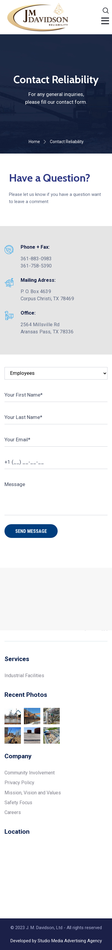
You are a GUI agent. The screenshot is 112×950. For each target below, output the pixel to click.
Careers (12, 812)
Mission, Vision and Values (32, 793)
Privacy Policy (19, 782)
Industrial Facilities (24, 675)
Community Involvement (29, 773)
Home (34, 141)
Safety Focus (18, 802)
